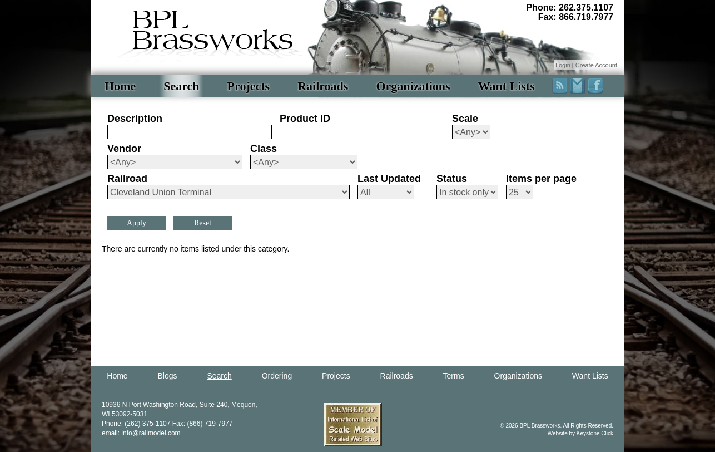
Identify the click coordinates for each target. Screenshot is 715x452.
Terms (453, 375)
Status (451, 178)
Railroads (322, 86)
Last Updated (389, 178)
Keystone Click (595, 433)
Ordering (277, 375)
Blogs (167, 375)
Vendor (124, 148)
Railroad (127, 178)
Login (562, 65)
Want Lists (506, 86)
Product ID (305, 118)
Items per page (541, 178)
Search (181, 86)
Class (263, 148)
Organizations (413, 86)
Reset (202, 223)
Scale (465, 118)
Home (120, 86)
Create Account (596, 65)
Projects (248, 86)
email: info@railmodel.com (141, 433)
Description (134, 118)
